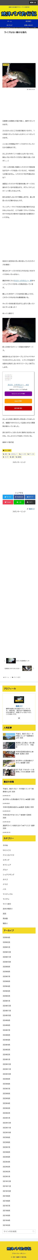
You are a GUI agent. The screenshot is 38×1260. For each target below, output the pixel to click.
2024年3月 (6, 1049)
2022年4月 (6, 1162)
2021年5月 (6, 1215)
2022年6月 (6, 1152)
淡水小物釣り (8, 909)
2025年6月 (6, 981)
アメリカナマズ (8, 855)
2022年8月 (6, 1142)
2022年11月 (7, 1128)
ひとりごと (7, 850)
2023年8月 (6, 1084)
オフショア (7, 865)
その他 (5, 845)
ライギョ (6, 899)
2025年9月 (6, 966)
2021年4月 (6, 1220)
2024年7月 (6, 1030)
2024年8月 (6, 1025)
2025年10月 (7, 962)
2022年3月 (6, 1167)
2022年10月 (7, 1132)
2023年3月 (6, 1108)
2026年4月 (6, 937)
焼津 (12, 457)
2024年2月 (6, 1054)
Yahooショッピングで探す (18, 393)
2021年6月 (6, 1210)
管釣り (5, 923)
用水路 (5, 918)
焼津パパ (19, 706)
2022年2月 (6, 1171)
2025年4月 (6, 986)
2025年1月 (6, 1001)
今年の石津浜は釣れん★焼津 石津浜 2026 (18, 807)
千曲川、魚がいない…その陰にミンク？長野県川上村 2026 (18, 790)
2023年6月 (6, 1093)
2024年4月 (6, 1045)
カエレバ (21, 386)
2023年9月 (6, 1079)
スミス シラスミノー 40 (23, 280)
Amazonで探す (18, 401)
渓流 (4, 913)
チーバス (31, 454)
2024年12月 (7, 1006)
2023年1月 (6, 1118)
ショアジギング (8, 874)
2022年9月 (6, 1137)
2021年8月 (6, 1201)
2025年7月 (6, 976)
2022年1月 (6, 1176)
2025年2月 (6, 996)
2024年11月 (7, 1010)
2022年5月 (6, 1157)
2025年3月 (6, 991)
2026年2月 (6, 942)
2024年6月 (6, 1035)
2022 (5, 454)
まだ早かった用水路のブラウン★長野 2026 (18, 799)
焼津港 (18, 457)
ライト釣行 (7, 450)
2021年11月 (7, 1186)
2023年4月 (6, 1103)
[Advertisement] (19, 47)
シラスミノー (13, 454)
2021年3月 (6, 1225)
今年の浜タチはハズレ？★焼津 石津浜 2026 (17, 816)
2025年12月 (7, 952)
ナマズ (5, 884)
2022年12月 (7, 1123)
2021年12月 (7, 1181)
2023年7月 (6, 1088)
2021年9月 (6, 1196)
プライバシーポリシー (19, 1253)
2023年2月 (6, 1113)
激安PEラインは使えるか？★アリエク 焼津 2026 (18, 827)
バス (4, 889)
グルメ (5, 870)
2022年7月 (6, 1147)
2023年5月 (6, 1098)
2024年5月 (6, 1040)
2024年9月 (6, 1020)
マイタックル (8, 894)
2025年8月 (6, 971)
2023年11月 (7, 1069)
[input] (19, 1231)
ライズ (5, 457)
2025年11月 (7, 957)
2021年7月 (6, 1206)
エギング (6, 860)
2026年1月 (6, 947)
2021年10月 (7, 1191)
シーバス (22, 454)
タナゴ (5, 879)
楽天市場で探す (18, 408)
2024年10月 (7, 1015)
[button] (33, 1231)
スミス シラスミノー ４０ (18, 385)
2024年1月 (6, 1059)
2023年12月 (7, 1064)
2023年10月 (7, 1074)
